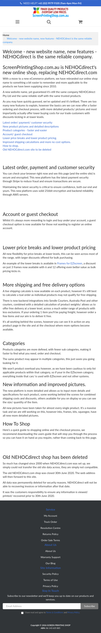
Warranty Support (51, 557)
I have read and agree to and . (50, 612)
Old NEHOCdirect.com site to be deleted (27, 149)
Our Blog (50, 563)
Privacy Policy (50, 586)
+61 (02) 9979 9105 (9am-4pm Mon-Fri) (59, 3)
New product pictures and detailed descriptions (31, 126)
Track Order (50, 521)
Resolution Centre (50, 527)
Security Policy (50, 573)
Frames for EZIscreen (69, 263)
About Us (50, 551)
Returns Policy (51, 534)
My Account (50, 515)
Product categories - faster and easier (25, 130)
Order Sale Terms (50, 540)
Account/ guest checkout (18, 134)
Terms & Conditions (54, 612)
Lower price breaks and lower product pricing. (30, 138)
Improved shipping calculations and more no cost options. (37, 142)
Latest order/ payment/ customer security (27, 122)
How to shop (10, 145)
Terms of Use (50, 579)
